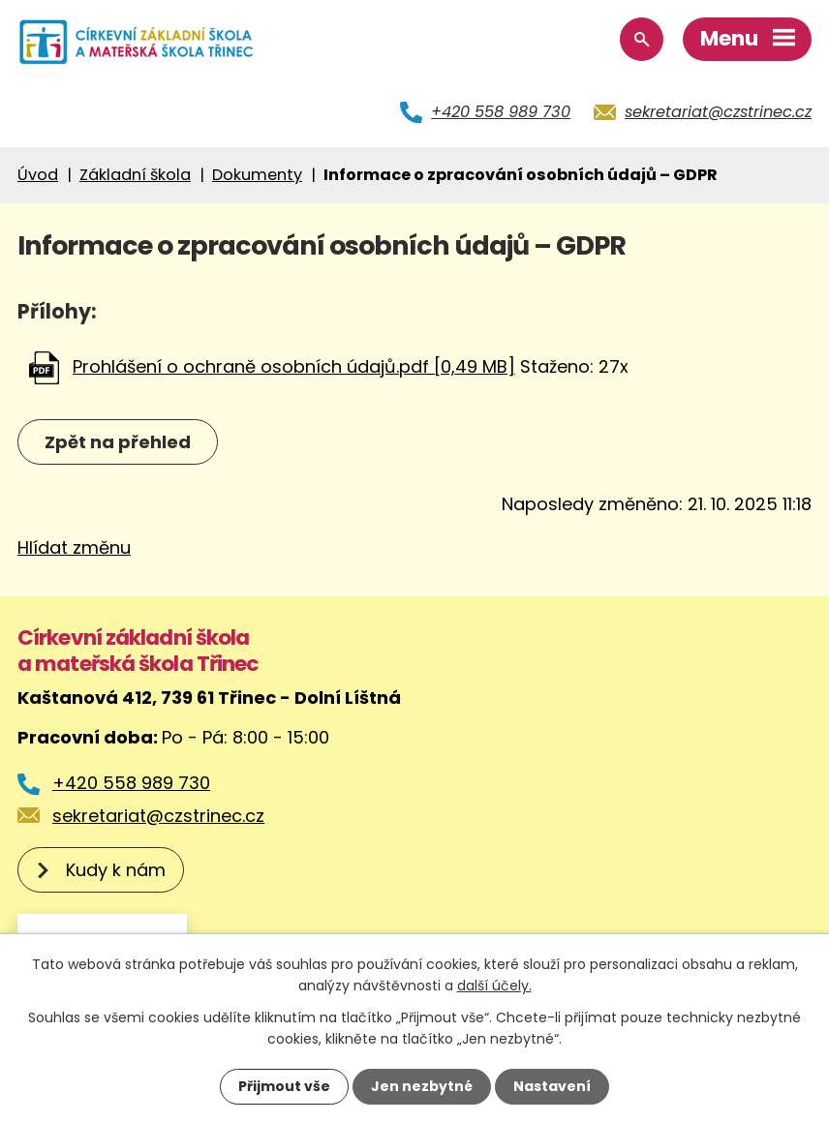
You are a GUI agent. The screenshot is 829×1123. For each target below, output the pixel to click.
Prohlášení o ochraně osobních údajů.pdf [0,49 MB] (294, 366)
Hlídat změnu (74, 547)
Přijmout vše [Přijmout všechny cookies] (284, 1086)
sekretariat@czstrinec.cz (718, 112)
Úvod (37, 175)
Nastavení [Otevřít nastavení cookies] (552, 1086)
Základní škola (135, 175)
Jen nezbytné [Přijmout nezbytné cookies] (422, 1086)
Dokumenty (257, 175)
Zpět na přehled (118, 442)
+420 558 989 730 (500, 112)
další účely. (494, 985)
